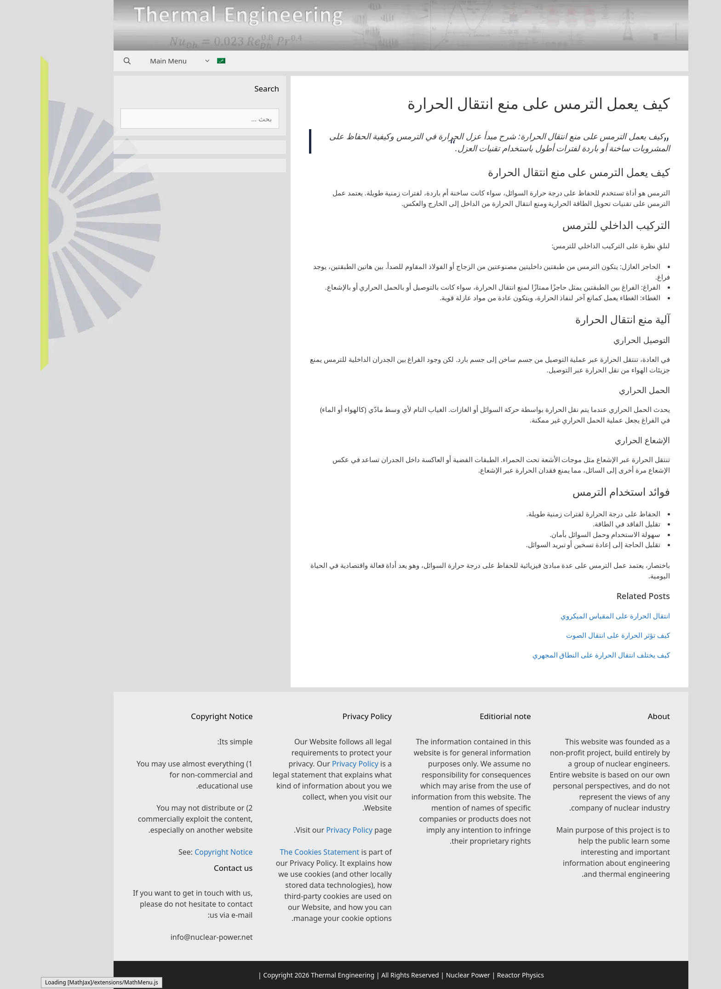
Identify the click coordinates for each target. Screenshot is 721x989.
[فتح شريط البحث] (86, 61)
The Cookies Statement (279, 852)
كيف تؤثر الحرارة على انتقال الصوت (577, 635)
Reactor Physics (480, 975)
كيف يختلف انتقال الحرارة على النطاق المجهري (560, 654)
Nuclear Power (428, 975)
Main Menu (127, 60)
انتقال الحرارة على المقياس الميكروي (574, 615)
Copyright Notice (183, 852)
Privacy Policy (315, 764)
